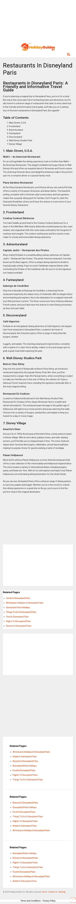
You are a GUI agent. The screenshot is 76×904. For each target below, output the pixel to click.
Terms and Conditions (31, 901)
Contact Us (52, 892)
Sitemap (62, 892)
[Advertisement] (38, 21)
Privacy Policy (48, 901)
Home (44, 892)
